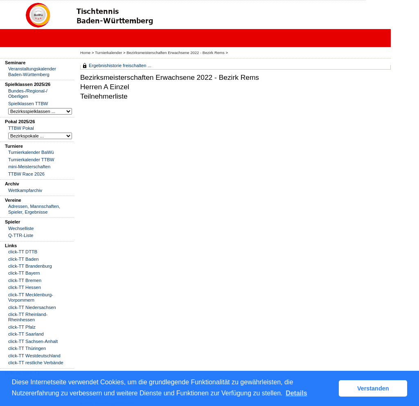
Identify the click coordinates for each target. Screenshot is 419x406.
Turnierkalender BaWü (31, 152)
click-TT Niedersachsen (32, 307)
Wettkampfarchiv (25, 190)
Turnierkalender (108, 52)
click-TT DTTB (22, 251)
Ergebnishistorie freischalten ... (120, 65)
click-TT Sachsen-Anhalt (33, 341)
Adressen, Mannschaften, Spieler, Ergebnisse (34, 209)
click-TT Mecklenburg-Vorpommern (30, 297)
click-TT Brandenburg (30, 266)
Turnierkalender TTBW (31, 159)
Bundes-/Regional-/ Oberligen (27, 93)
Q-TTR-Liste (21, 235)
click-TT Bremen (24, 280)
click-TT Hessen (24, 287)
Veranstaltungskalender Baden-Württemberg (32, 71)
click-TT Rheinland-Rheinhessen (27, 317)
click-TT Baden (23, 259)
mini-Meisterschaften (29, 166)
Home (85, 52)
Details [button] (296, 393)
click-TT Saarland (26, 334)
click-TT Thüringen (27, 348)
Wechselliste (21, 228)
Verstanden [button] (373, 388)
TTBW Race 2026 (26, 173)
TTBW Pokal (21, 128)
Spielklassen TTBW (28, 103)
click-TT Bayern (24, 273)
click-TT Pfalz (22, 327)
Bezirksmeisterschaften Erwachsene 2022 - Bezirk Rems (175, 52)
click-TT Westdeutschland (34, 355)
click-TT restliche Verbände (35, 362)
